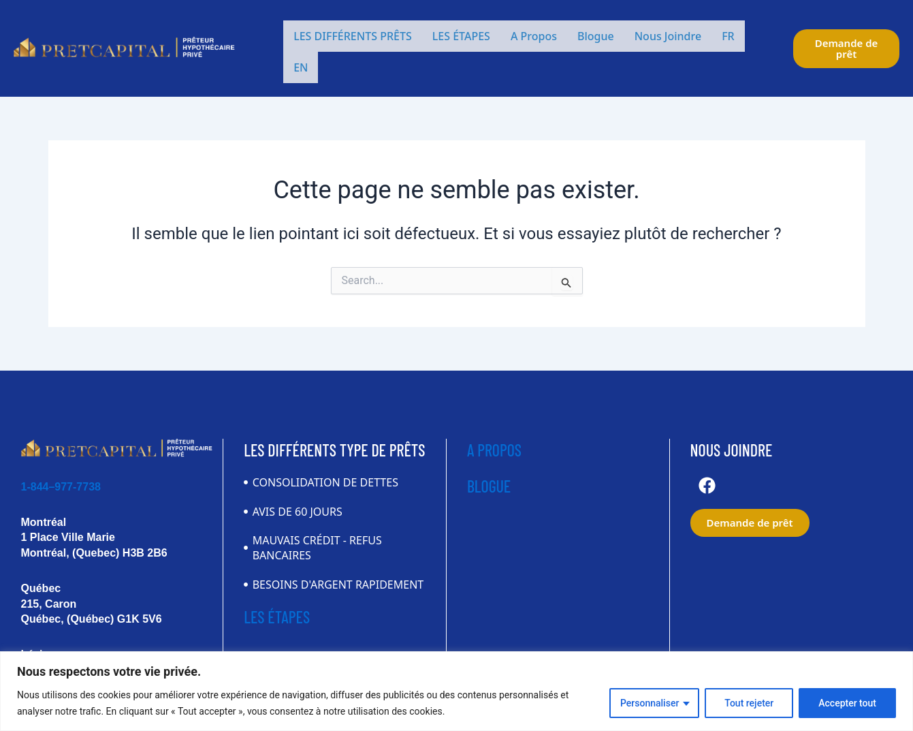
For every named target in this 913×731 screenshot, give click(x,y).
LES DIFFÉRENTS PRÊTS (352, 36)
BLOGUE (489, 486)
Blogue (595, 36)
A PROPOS (494, 450)
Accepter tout (847, 703)
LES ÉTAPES (461, 36)
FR (728, 36)
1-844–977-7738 (61, 487)
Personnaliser (649, 703)
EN (300, 67)
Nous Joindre (668, 36)
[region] (456, 691)
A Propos (534, 36)
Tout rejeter (748, 703)
